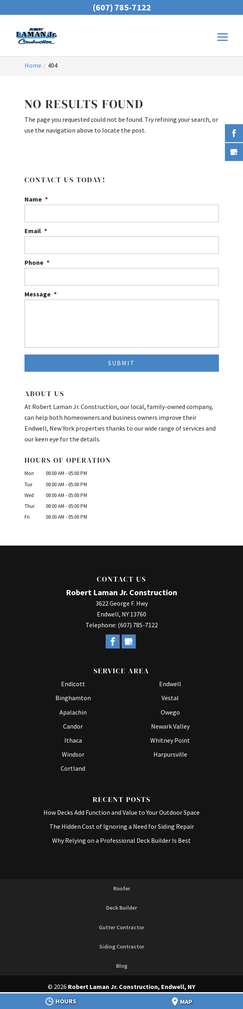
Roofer (121, 888)
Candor (73, 726)
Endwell (170, 684)
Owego (170, 712)
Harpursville (170, 754)
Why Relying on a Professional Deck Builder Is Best (121, 840)
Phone (37, 262)
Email (36, 231)
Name (36, 199)
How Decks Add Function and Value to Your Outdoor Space (121, 812)
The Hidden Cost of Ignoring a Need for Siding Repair (121, 826)
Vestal (170, 698)
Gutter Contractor (121, 927)
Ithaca (73, 740)
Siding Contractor (121, 946)
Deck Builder (121, 907)
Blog (121, 965)
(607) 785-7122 (121, 7)
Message (41, 294)
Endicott (73, 684)
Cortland (73, 768)
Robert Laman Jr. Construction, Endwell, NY (131, 987)
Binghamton (73, 698)
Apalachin (73, 712)
